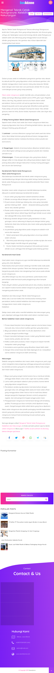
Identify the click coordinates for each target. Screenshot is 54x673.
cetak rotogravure (8, 429)
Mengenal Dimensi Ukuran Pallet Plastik (21, 513)
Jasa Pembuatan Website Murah (11, 540)
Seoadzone (32, 670)
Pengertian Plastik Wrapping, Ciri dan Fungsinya (24, 531)
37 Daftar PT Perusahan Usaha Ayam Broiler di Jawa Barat (28, 522)
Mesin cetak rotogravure (10, 95)
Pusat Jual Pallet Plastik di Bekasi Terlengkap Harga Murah (27, 544)
